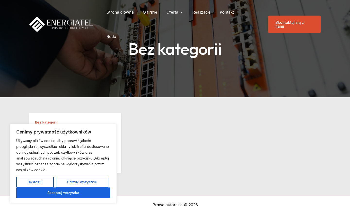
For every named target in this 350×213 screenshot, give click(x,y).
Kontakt (229, 12)
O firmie (156, 12)
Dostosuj (35, 182)
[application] (185, 12)
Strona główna (127, 12)
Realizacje (205, 12)
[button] (291, 12)
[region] (63, 163)
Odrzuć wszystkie (82, 182)
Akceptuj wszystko (63, 193)
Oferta (179, 12)
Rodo (248, 12)
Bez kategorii (46, 122)
